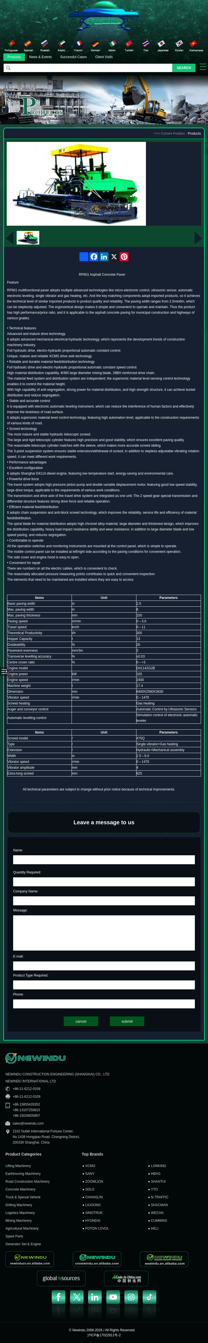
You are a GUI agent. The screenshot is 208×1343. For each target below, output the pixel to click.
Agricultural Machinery (22, 1228)
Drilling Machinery (18, 1205)
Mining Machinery (18, 1221)
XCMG (88, 1166)
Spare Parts (14, 1236)
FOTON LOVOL (95, 1228)
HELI (153, 1228)
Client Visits (104, 57)
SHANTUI (157, 1182)
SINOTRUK (92, 1213)
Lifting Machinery (18, 1166)
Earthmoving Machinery (23, 1174)
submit (127, 1021)
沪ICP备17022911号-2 (104, 1335)
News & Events (40, 57)
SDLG (88, 1189)
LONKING (157, 1166)
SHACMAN (158, 1205)
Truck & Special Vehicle (23, 1197)
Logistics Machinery (20, 1213)
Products (14, 57)
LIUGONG (91, 1205)
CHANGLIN (92, 1197)
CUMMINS (157, 1221)
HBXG (154, 1174)
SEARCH (184, 68)
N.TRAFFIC (158, 1197)
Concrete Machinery (20, 1189)
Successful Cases (73, 57)
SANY (88, 1174)
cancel (80, 1021)
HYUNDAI (91, 1221)
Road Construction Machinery (27, 1182)
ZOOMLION (92, 1182)
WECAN (155, 1213)
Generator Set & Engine (23, 1244)
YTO (153, 1189)
